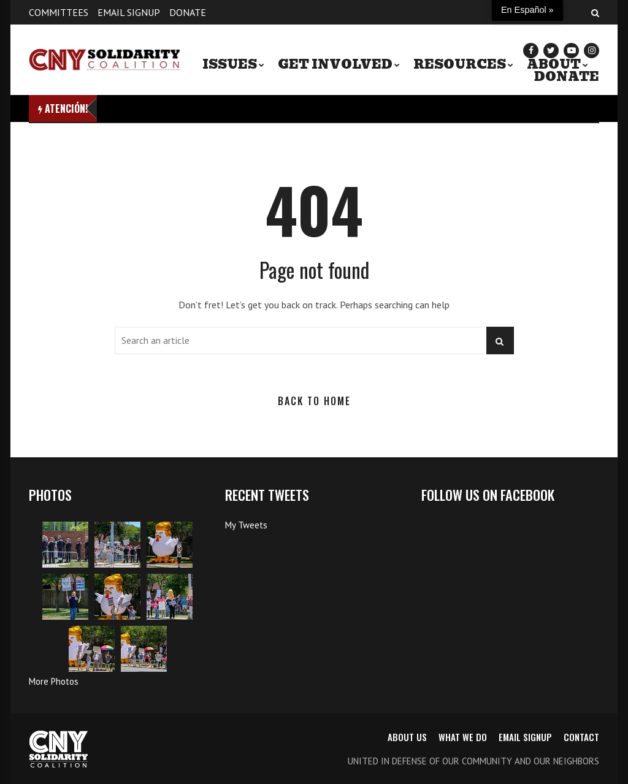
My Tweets (246, 525)
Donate (187, 12)
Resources (459, 64)
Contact (581, 737)
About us (407, 737)
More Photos (53, 681)
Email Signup (129, 12)
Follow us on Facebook (487, 494)
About (554, 64)
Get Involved (335, 64)
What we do (462, 737)
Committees (58, 12)
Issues (229, 64)
